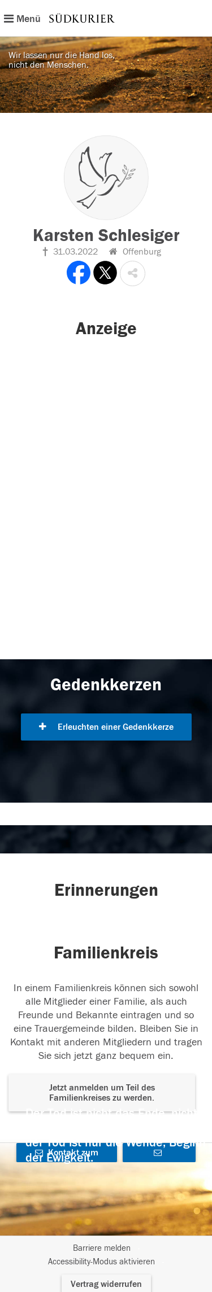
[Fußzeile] (106, 1255)
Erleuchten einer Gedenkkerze (106, 727)
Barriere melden (102, 1248)
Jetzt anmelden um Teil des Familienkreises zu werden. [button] (102, 1093)
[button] (132, 273)
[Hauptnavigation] (106, 18)
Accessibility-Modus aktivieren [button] (101, 1262)
